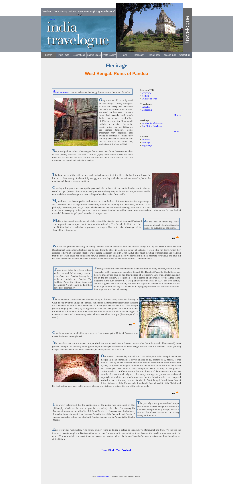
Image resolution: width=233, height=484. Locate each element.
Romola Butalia (103, 476)
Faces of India (169, 55)
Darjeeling (147, 109)
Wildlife (146, 139)
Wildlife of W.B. (149, 98)
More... (177, 115)
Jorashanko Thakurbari (152, 123)
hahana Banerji (62, 92)
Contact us (184, 55)
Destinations (79, 55)
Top (118, 450)
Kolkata (145, 95)
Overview (146, 92)
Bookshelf (139, 55)
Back (111, 450)
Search (48, 55)
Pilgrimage (147, 145)
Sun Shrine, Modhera (152, 126)
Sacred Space (94, 55)
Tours (124, 55)
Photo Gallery (109, 55)
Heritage (146, 142)
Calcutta (146, 106)
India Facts (63, 55)
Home (52, 19)
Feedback (126, 450)
